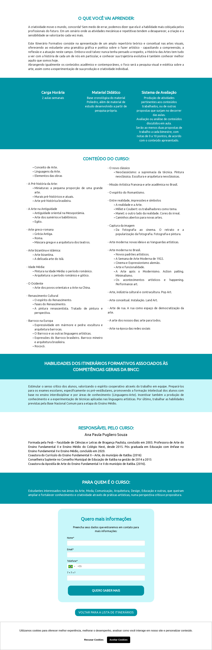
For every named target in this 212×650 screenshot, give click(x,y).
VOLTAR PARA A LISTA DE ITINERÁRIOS (106, 612)
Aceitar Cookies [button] (118, 639)
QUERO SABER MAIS (106, 590)
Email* (70, 549)
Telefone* (72, 561)
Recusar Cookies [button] (94, 639)
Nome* (70, 538)
